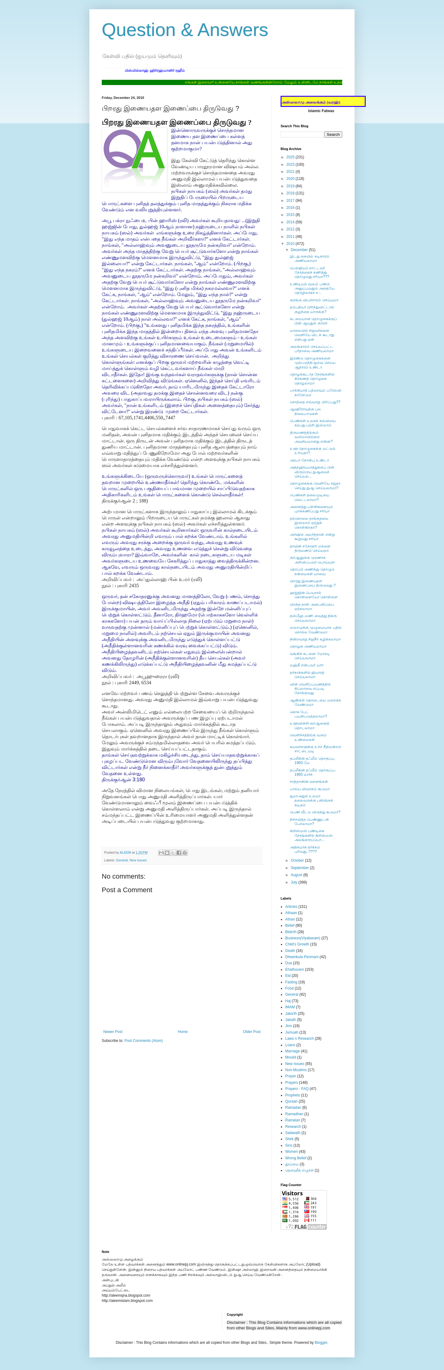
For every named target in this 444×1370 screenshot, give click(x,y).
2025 (291, 157)
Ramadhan (294, 1114)
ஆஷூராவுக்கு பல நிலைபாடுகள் (305, 411)
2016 (291, 207)
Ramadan (293, 1107)
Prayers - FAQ (297, 1089)
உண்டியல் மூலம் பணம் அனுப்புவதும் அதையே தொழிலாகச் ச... (312, 288)
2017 (291, 200)
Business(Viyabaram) (302, 938)
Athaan (291, 913)
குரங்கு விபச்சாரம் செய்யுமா (314, 300)
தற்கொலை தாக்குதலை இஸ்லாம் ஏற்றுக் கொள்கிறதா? (309, 523)
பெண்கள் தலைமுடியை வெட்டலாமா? (309, 497)
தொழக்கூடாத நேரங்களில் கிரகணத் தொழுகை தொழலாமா (312, 378)
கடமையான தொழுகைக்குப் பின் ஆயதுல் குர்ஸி (313, 321)
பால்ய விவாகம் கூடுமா (310, 789)
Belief (289, 925)
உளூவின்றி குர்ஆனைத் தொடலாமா (309, 725)
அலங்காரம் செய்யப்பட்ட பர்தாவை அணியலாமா (312, 348)
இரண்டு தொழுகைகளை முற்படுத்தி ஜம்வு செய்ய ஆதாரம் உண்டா (312, 362)
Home (183, 1032)
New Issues (138, 860)
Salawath (292, 1133)
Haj (288, 1001)
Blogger (321, 1342)
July (294, 882)
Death (290, 951)
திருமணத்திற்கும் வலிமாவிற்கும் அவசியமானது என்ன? (311, 437)
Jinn (288, 1026)
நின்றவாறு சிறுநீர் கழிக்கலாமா (315, 639)
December (300, 250)
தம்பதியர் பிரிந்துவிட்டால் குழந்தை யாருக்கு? (312, 309)
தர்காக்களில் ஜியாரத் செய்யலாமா (307, 674)
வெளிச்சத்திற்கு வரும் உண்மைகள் (308, 737)
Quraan (291, 1101)
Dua (288, 963)
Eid (287, 976)
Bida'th (290, 932)
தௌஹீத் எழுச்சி (299, 1170)
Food (289, 988)
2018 (291, 193)
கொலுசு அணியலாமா (308, 646)
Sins (288, 1145)
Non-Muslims (296, 1070)
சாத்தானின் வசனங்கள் (309, 781)
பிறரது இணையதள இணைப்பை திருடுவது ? (312, 583)
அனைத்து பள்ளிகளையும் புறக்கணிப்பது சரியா (311, 509)
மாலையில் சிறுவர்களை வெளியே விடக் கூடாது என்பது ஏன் (312, 335)
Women (291, 1151)
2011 (291, 236)
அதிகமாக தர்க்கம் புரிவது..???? (305, 849)
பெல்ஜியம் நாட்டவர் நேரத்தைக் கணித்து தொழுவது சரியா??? (309, 272)
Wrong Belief (295, 1158)
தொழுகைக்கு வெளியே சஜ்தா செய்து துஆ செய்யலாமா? (315, 485)
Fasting (291, 982)
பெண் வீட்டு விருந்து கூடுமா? (315, 812)
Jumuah (291, 1032)
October (298, 860)
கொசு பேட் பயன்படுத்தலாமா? (308, 714)
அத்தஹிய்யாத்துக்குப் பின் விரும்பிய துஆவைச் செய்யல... (312, 471)
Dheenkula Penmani (302, 957)
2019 (291, 186)
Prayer (290, 1076)
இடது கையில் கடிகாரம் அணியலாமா (309, 258)
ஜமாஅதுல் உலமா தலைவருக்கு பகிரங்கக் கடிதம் (311, 800)
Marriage (292, 1051)
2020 (291, 179)
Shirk (289, 1139)
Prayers (291, 1082)
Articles (291, 907)
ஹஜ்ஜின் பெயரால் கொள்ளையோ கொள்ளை (314, 595)
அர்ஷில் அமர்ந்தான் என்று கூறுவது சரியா (312, 536)
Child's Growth (297, 944)
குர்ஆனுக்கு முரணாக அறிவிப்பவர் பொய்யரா (312, 559)
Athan (290, 919)
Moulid (290, 1057)
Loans (290, 1045)
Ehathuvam (294, 969)
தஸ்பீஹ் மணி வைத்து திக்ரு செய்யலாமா (313, 618)
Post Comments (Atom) (143, 1041)
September (300, 868)
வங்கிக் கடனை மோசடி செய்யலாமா (310, 656)
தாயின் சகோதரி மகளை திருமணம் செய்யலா (310, 548)
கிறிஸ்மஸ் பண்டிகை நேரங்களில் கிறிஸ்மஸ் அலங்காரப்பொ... (311, 835)
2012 (291, 229)
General (122, 860)
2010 (291, 244)
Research (293, 1126)
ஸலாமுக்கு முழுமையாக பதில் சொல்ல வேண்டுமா (316, 629)
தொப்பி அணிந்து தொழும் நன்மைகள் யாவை (312, 571)
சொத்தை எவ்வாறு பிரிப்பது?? (315, 402)
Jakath (290, 1020)
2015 (291, 215)
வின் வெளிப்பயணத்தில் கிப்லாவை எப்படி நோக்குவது (310, 688)
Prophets (292, 1095)
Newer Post (112, 1032)
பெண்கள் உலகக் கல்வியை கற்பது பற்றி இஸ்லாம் (313, 423)
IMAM (290, 1007)
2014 (291, 222)
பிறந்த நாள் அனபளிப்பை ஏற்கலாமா (312, 606)
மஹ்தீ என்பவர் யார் (306, 665)
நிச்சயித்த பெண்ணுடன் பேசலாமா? (309, 821)
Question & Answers (185, 29)
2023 (291, 164)
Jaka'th (291, 1013)
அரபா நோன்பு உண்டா (309, 460)
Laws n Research (299, 1038)
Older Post (252, 1032)
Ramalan (292, 1120)
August (297, 875)
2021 (291, 171)
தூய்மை (292, 1164)
